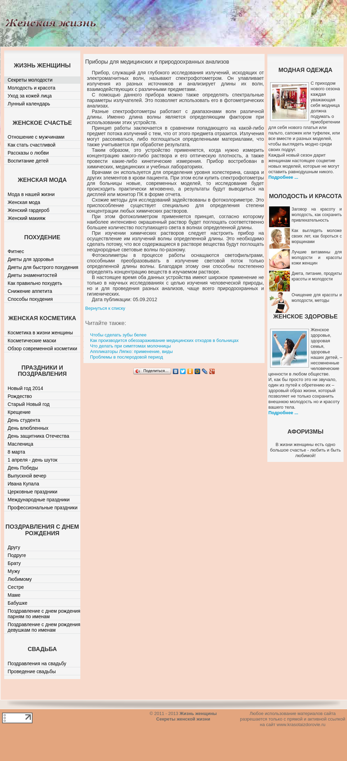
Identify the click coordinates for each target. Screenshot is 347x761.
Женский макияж (26, 218)
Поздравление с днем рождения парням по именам (44, 613)
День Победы (23, 468)
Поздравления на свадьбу (37, 663)
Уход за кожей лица (30, 96)
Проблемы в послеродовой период (126, 357)
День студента (24, 420)
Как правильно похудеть (35, 283)
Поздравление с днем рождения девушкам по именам (44, 627)
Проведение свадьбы (32, 671)
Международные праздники (39, 499)
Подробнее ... (283, 177)
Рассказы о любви (28, 153)
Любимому (20, 579)
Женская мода (24, 202)
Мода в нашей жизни (31, 194)
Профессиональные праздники (43, 507)
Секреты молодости (30, 80)
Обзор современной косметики (42, 348)
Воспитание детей (28, 161)
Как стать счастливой (31, 145)
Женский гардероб (29, 210)
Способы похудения (30, 299)
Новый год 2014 (25, 388)
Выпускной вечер (27, 476)
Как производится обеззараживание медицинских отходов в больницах (164, 340)
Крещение (19, 412)
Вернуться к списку (105, 308)
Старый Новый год (29, 404)
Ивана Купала (23, 483)
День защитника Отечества (38, 436)
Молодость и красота (31, 88)
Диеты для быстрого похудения (43, 267)
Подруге (17, 555)
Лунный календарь (29, 103)
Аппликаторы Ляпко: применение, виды (131, 351)
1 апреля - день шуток (32, 460)
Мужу (14, 571)
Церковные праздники (32, 491)
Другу (14, 547)
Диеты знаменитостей (32, 275)
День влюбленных (28, 428)
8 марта (16, 452)
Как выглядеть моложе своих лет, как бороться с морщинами (317, 236)
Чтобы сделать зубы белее (118, 334)
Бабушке (17, 603)
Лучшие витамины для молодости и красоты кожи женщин (317, 258)
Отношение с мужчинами (36, 137)
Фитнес (16, 251)
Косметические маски (32, 340)
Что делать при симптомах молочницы (130, 346)
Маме (14, 595)
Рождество (20, 396)
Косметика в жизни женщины (40, 332)
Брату (14, 563)
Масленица (20, 444)
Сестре (16, 587)
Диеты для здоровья (31, 259)
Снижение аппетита (30, 291)
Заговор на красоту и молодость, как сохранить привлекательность (317, 215)
